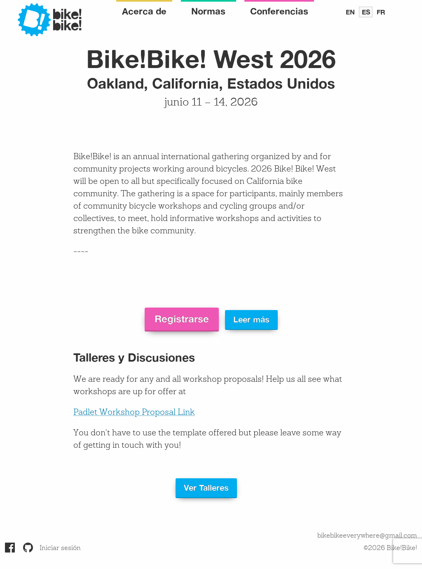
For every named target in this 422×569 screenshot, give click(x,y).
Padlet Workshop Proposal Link (134, 413)
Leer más (251, 319)
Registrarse (182, 319)
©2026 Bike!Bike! (390, 548)
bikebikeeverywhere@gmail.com (367, 536)
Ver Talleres (206, 487)
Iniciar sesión (60, 548)
